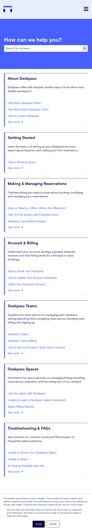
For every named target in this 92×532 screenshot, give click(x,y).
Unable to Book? (18, 459)
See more (14, 121)
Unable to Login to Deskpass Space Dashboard (36, 400)
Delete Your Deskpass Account (26, 284)
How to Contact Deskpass (23, 116)
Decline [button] (53, 524)
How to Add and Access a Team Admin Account (36, 347)
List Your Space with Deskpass (26, 393)
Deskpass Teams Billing (22, 340)
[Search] (84, 48)
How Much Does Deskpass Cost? (28, 109)
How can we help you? (33, 40)
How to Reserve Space (22, 162)
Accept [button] (38, 524)
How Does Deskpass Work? (25, 102)
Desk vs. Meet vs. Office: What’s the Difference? (37, 208)
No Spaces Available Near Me (26, 465)
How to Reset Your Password (25, 271)
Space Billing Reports (21, 406)
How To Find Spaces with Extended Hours (33, 214)
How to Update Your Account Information (32, 277)
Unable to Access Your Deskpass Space (32, 452)
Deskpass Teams (18, 334)
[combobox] (42, 48)
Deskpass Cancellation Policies (27, 221)
